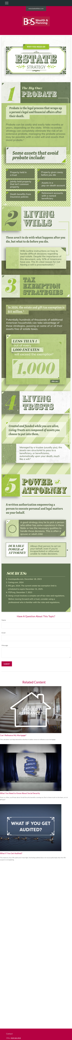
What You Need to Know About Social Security (20, 793)
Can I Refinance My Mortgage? (13, 735)
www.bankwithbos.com (36, 8)
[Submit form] (7, 663)
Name (4, 620)
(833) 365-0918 (16, 1038)
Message (5, 645)
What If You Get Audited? (11, 853)
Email (3, 633)
